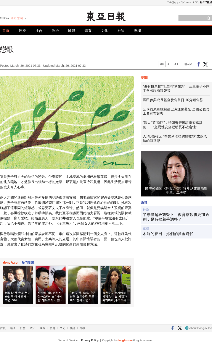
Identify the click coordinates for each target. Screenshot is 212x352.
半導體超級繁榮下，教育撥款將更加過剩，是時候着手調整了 (176, 217)
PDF (195, 2)
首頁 (5, 30)
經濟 (22, 30)
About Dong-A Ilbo (198, 328)
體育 (88, 30)
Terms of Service (67, 340)
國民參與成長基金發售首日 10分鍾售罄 (173, 100)
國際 (71, 30)
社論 (120, 30)
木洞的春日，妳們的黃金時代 (168, 234)
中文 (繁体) (17, 18)
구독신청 (172, 2)
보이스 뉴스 (184, 2)
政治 (55, 30)
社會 (38, 30)
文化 (104, 30)
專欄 (137, 30)
